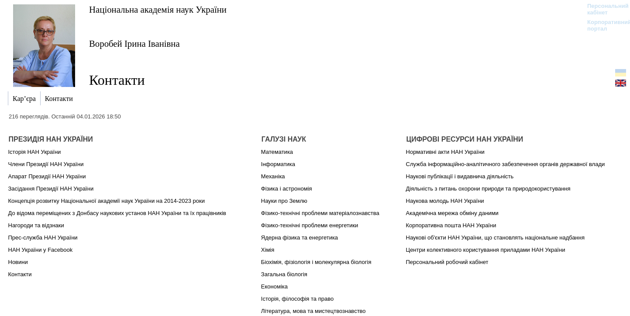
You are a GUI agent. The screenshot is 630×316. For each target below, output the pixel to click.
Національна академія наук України (158, 9)
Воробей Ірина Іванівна (134, 43)
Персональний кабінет (603, 9)
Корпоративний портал (603, 25)
